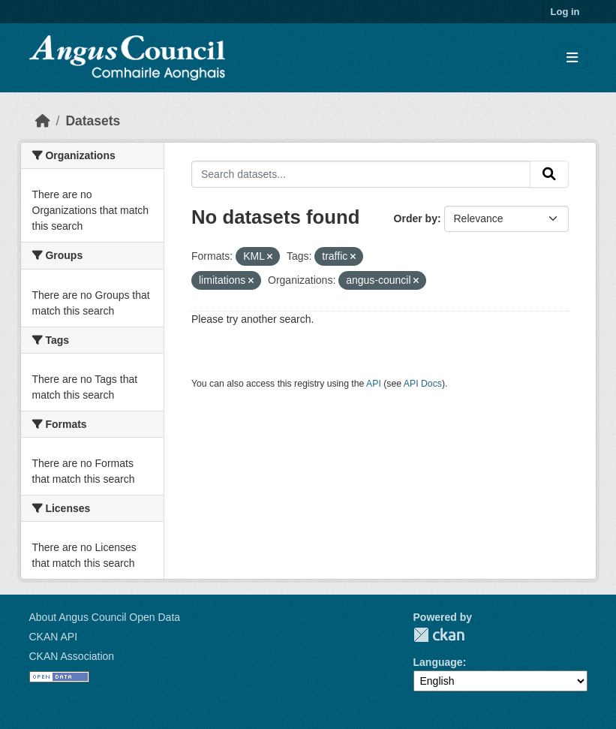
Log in (565, 11)
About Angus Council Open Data (105, 617)
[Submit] (549, 174)
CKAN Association (72, 656)
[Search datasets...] (360, 174)
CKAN (438, 635)
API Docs (423, 383)
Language (438, 662)
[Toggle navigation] (572, 58)
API (373, 383)
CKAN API (53, 637)
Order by (415, 218)
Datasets (92, 120)
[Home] (42, 120)
